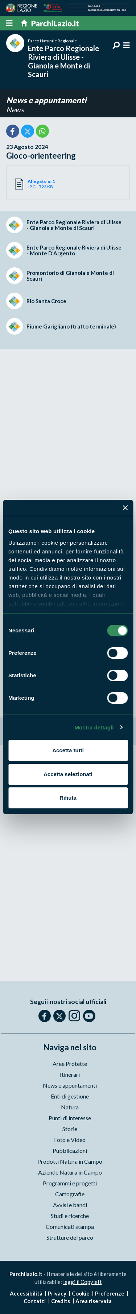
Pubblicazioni (70, 1150)
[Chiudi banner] (125, 507)
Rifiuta (68, 798)
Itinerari (70, 1074)
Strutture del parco (69, 1237)
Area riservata (93, 1301)
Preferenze (109, 1293)
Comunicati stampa (70, 1226)
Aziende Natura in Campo (70, 1172)
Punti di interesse (70, 1117)
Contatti (35, 1301)
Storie (69, 1128)
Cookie (81, 1293)
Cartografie (70, 1193)
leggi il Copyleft (82, 1282)
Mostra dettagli (94, 727)
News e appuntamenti (46, 100)
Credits (60, 1301)
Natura (70, 1107)
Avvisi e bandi (70, 1204)
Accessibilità (26, 1293)
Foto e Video (70, 1139)
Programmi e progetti (70, 1183)
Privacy (57, 1293)
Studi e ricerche (70, 1215)
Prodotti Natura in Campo (69, 1161)
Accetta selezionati (68, 774)
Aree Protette (70, 1063)
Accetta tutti (68, 750)
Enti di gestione (70, 1096)
